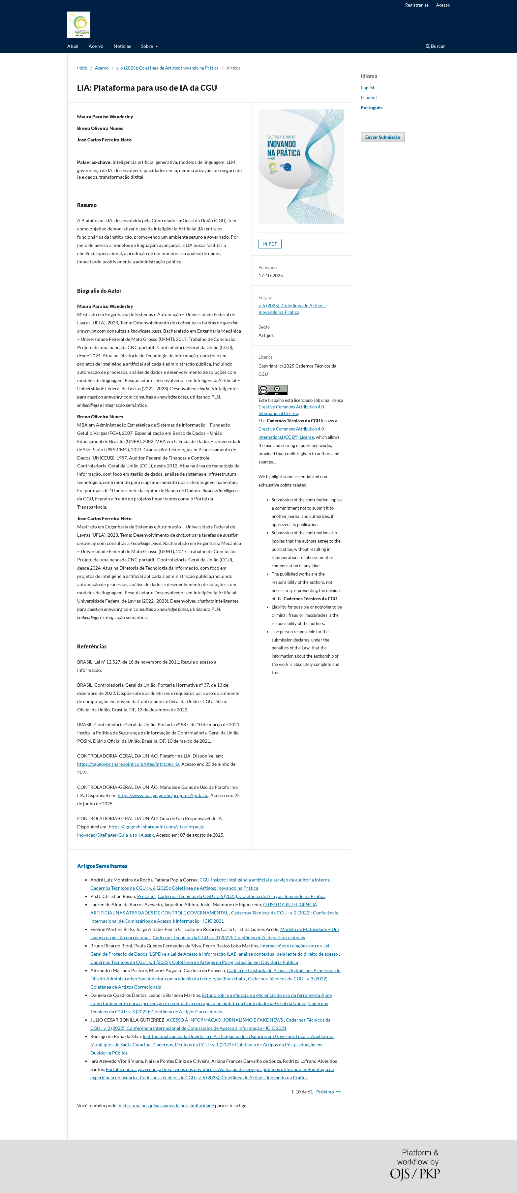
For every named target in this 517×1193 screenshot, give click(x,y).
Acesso (443, 5)
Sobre (147, 46)
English (368, 87)
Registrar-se (417, 5)
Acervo (96, 46)
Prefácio (146, 896)
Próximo (325, 1091)
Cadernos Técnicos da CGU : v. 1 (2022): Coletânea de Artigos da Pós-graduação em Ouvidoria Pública (194, 962)
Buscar (435, 46)
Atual (72, 46)
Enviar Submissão (382, 137)
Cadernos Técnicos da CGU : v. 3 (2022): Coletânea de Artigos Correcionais (229, 937)
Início (82, 68)
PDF (272, 244)
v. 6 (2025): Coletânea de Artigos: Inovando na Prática (167, 68)
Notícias (122, 46)
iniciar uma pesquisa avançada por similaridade (165, 1105)
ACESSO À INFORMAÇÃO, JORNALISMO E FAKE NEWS (225, 1020)
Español (369, 97)
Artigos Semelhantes (102, 866)
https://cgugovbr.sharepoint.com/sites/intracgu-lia (128, 764)
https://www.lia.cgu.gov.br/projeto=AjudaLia (163, 795)
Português (371, 107)
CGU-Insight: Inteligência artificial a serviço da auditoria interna (265, 879)
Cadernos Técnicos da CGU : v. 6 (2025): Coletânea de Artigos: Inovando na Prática (174, 888)
